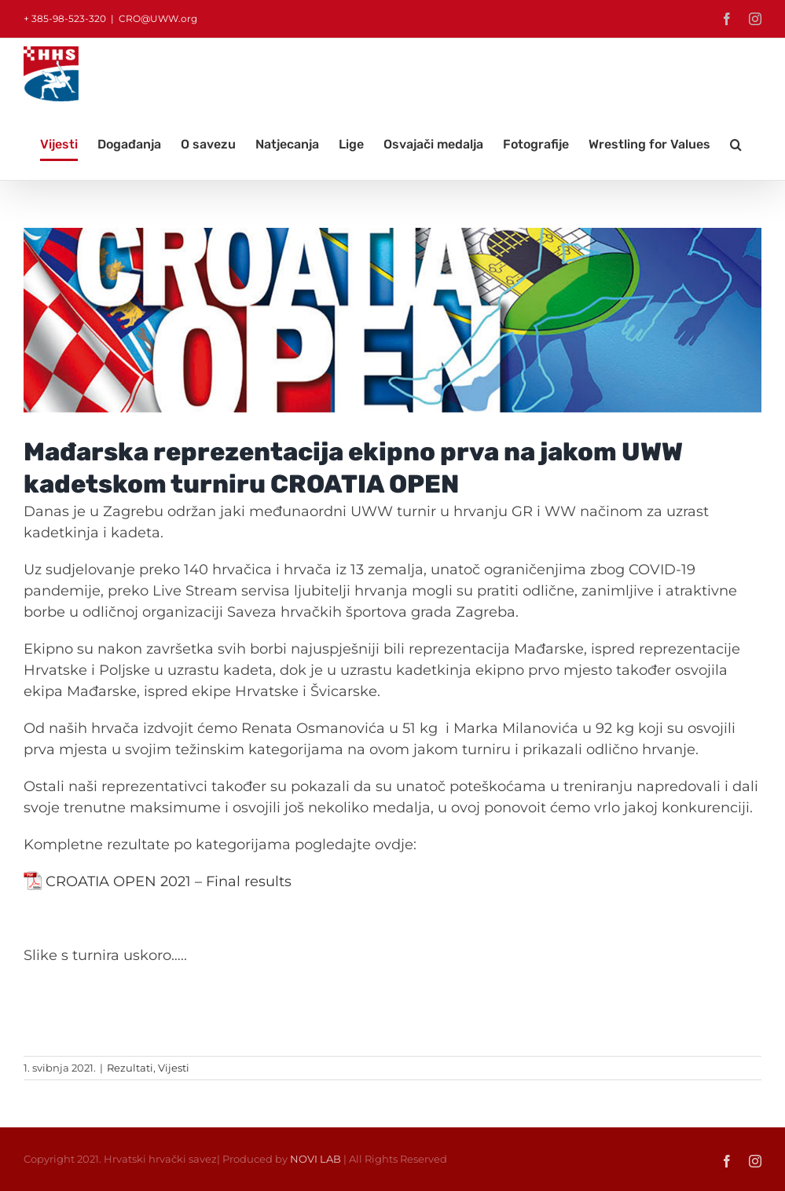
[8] (392, 320)
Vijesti (173, 1067)
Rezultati (130, 1067)
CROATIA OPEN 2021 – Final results (169, 881)
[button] (736, 144)
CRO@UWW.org (158, 18)
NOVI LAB (315, 1159)
